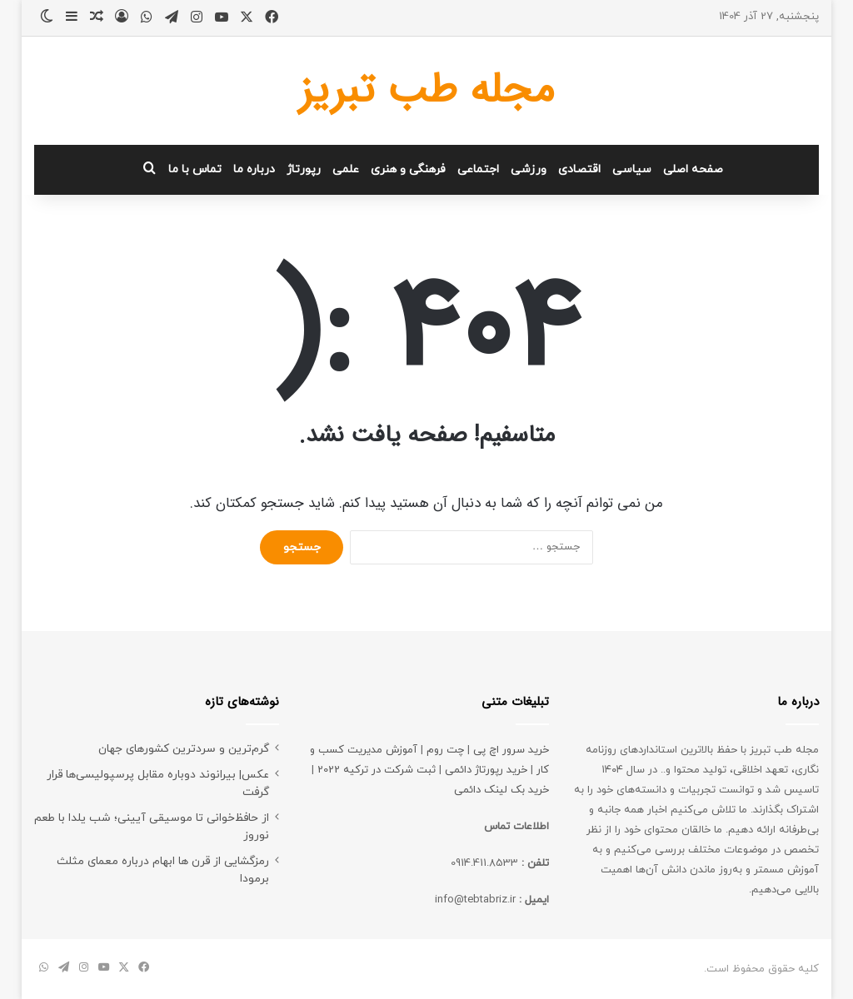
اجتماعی (478, 169)
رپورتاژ (304, 169)
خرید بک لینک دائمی (501, 790)
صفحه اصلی (693, 169)
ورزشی (528, 169)
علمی (345, 169)
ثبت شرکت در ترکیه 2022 (376, 770)
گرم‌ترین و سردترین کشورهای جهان (183, 749)
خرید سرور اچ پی (511, 750)
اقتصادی (579, 169)
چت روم (445, 750)
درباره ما (254, 169)
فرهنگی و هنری (408, 169)
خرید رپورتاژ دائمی (486, 770)
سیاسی (631, 169)
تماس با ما (195, 169)
